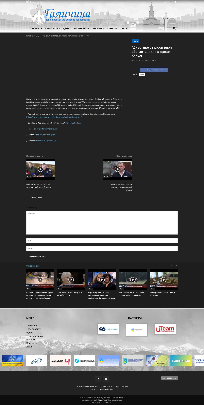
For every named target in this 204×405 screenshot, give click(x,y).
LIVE (165, 2)
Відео (135, 41)
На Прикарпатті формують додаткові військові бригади (38, 185)
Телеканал (35, 28)
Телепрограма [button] (81, 28)
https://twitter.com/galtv (44, 134)
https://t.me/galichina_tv (46, 140)
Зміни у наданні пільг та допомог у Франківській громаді (121, 187)
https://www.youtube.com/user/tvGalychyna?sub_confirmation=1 (54, 117)
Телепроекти (52, 28)
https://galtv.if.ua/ (73, 123)
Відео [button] (65, 28)
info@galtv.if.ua (106, 389)
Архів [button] (125, 28)
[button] (174, 28)
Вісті (142, 75)
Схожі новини (32, 266)
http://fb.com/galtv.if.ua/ (47, 129)
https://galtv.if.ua (104, 400)
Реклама (99, 28)
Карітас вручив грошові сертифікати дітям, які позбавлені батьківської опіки (101, 295)
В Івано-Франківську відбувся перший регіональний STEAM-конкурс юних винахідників (39, 295)
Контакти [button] (112, 28)
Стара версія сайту (169, 378)
